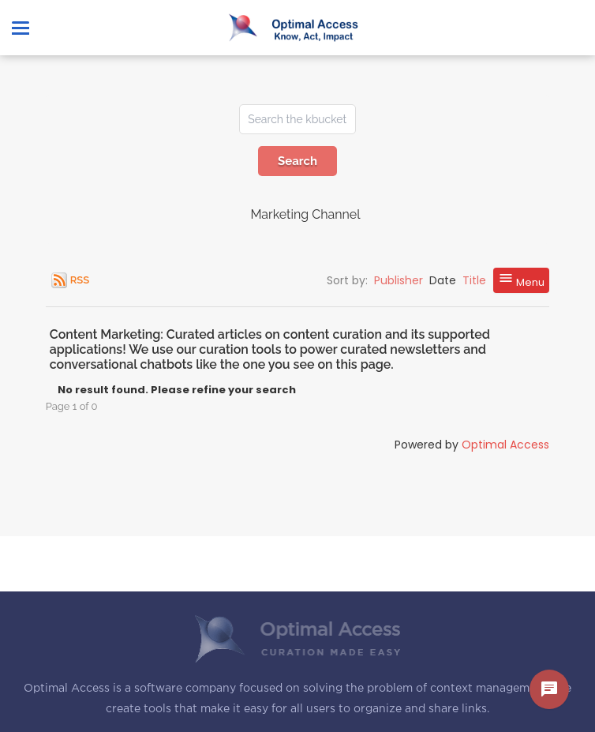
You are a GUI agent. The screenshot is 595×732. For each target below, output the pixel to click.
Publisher (398, 280)
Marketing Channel (305, 214)
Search (297, 161)
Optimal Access (505, 444)
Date (442, 280)
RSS (79, 280)
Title (474, 280)
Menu (521, 280)
